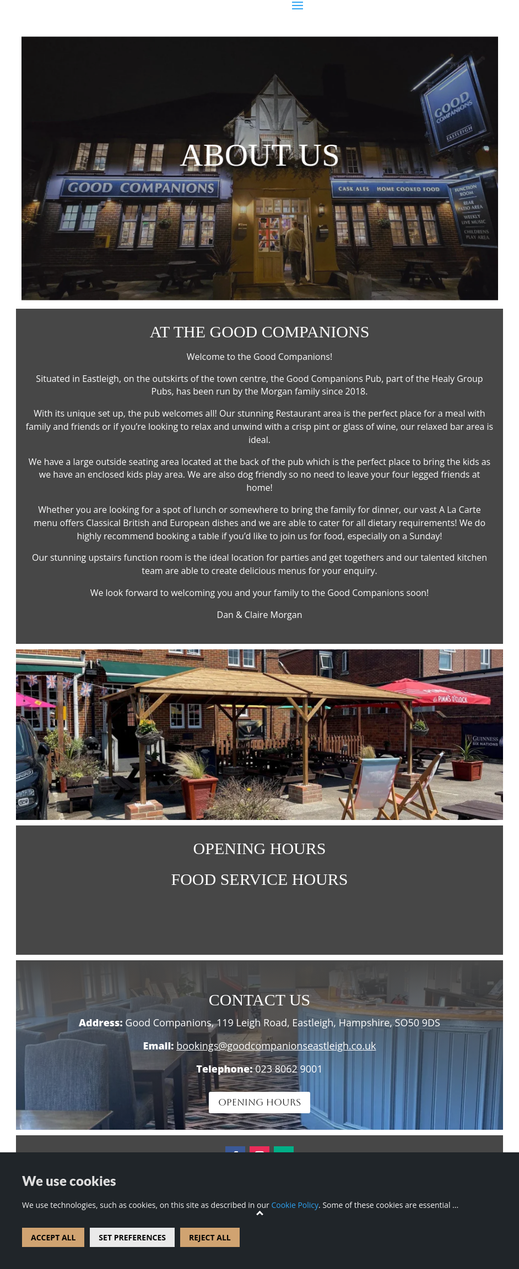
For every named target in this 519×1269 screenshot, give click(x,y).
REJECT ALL (210, 1237)
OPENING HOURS (259, 1102)
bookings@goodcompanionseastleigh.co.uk (276, 1045)
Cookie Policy (294, 1205)
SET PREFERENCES (132, 1237)
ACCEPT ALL (53, 1237)
